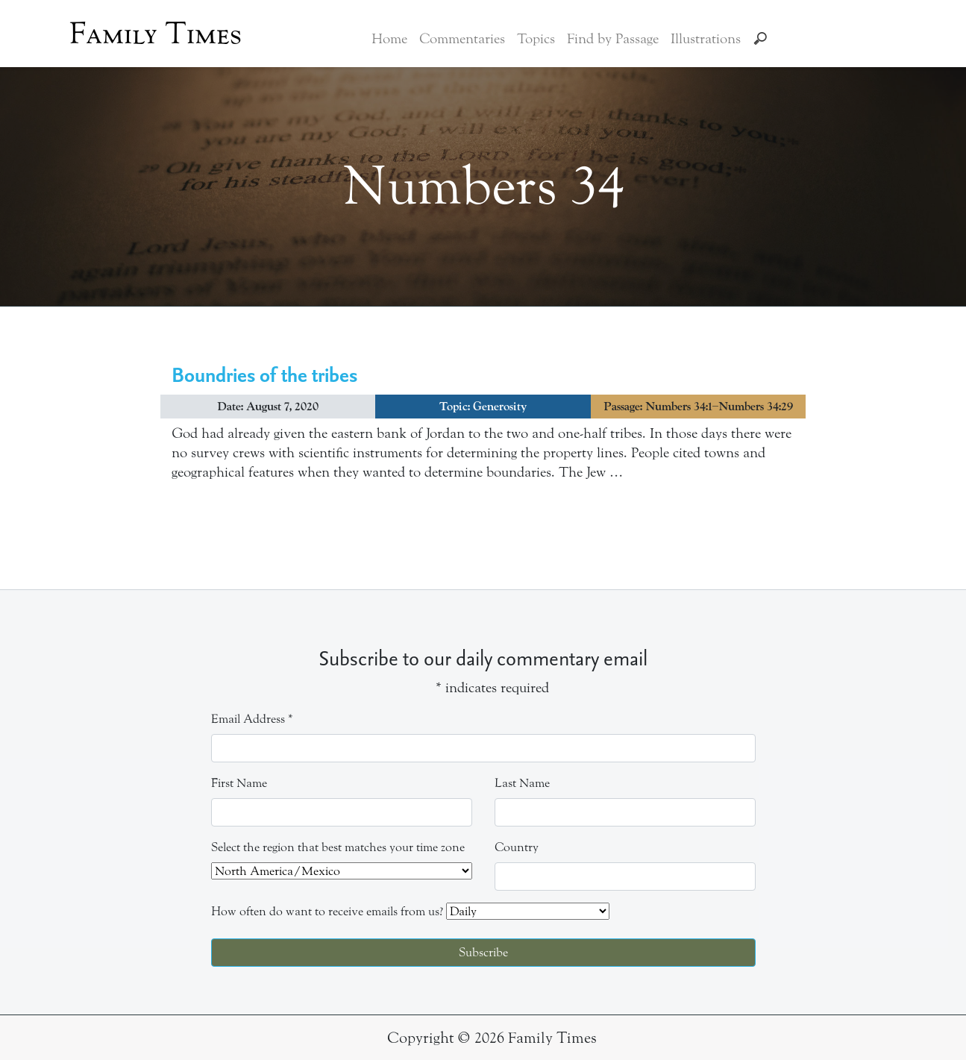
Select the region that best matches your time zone (338, 847)
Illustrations (706, 39)
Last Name (522, 783)
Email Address (252, 719)
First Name (239, 783)
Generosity (500, 406)
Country (517, 847)
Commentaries (462, 39)
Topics (536, 39)
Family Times (155, 33)
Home (389, 39)
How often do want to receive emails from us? (327, 911)
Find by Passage (613, 39)
